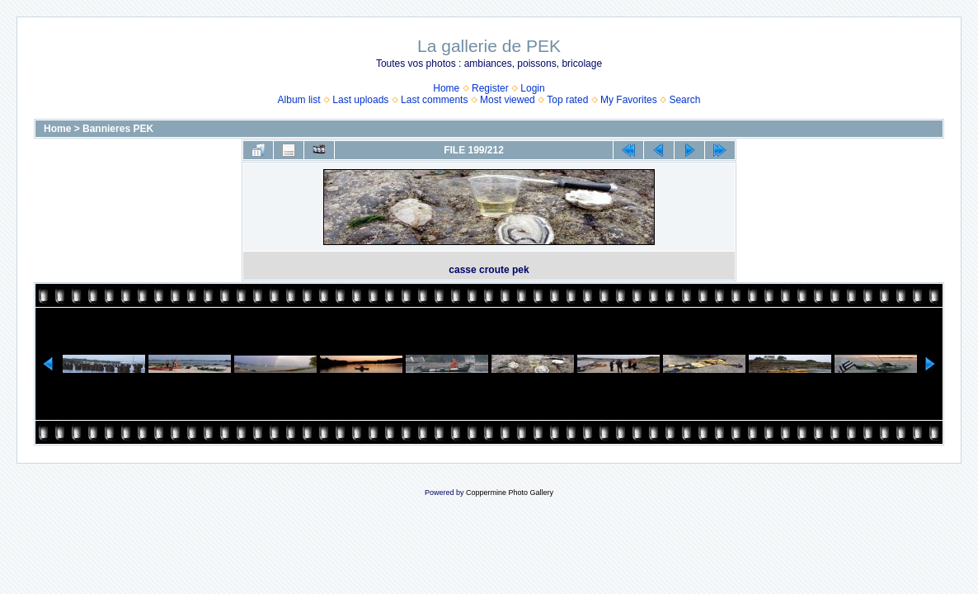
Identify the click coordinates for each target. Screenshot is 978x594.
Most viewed (507, 100)
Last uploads (360, 100)
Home (446, 88)
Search (684, 100)
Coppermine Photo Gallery (509, 492)
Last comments (434, 100)
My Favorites (628, 100)
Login (532, 88)
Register (490, 88)
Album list (299, 100)
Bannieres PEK (117, 128)
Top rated (567, 100)
